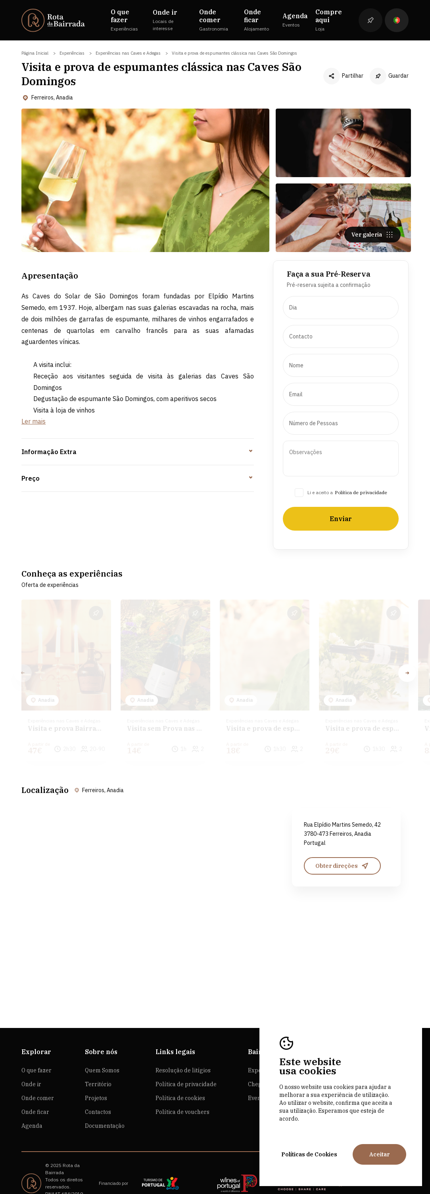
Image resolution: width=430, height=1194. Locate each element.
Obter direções (342, 847)
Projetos (96, 1075)
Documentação (105, 1103)
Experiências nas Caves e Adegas (128, 53)
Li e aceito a (320, 496)
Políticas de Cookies (309, 1154)
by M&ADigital (60, 1178)
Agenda (31, 1103)
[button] (407, 668)
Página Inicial (34, 53)
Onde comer (37, 1075)
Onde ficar (35, 1089)
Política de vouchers (182, 1089)
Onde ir (31, 1061)
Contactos (98, 1089)
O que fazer (36, 1047)
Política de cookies (180, 1075)
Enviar (341, 523)
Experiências (72, 53)
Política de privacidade (361, 496)
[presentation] (340, 311)
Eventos (258, 1075)
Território (98, 1061)
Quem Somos (102, 1047)
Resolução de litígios (183, 1047)
